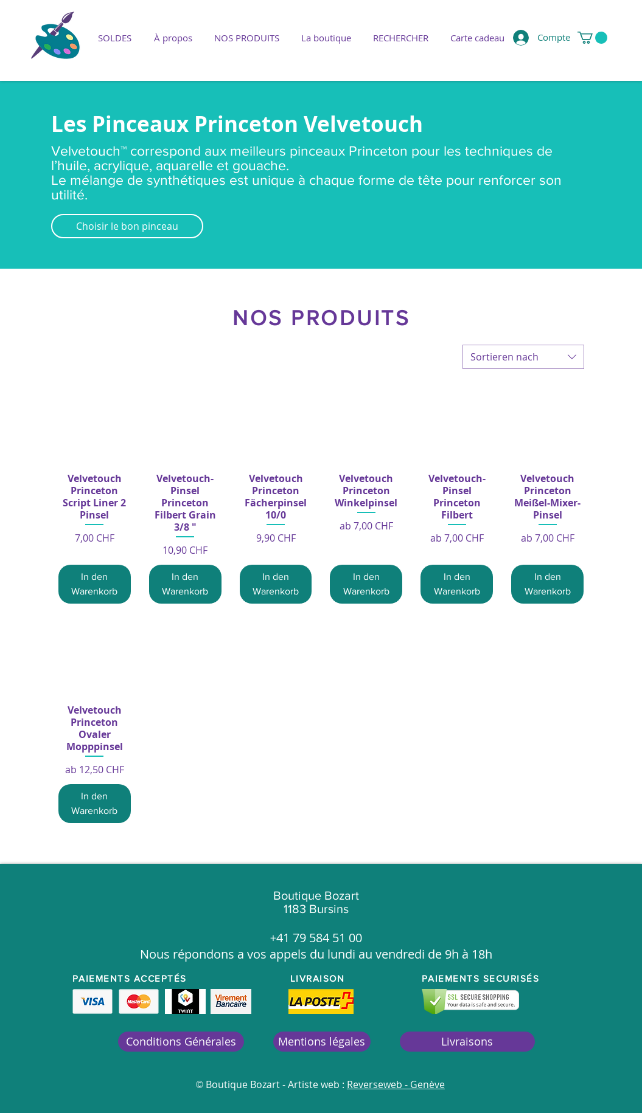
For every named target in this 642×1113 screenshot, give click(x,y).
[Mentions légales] (322, 1042)
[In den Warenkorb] (94, 584)
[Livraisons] (467, 1042)
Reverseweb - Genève (396, 1084)
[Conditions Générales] (181, 1042)
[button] (246, 37)
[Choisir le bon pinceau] (127, 226)
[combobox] (523, 357)
